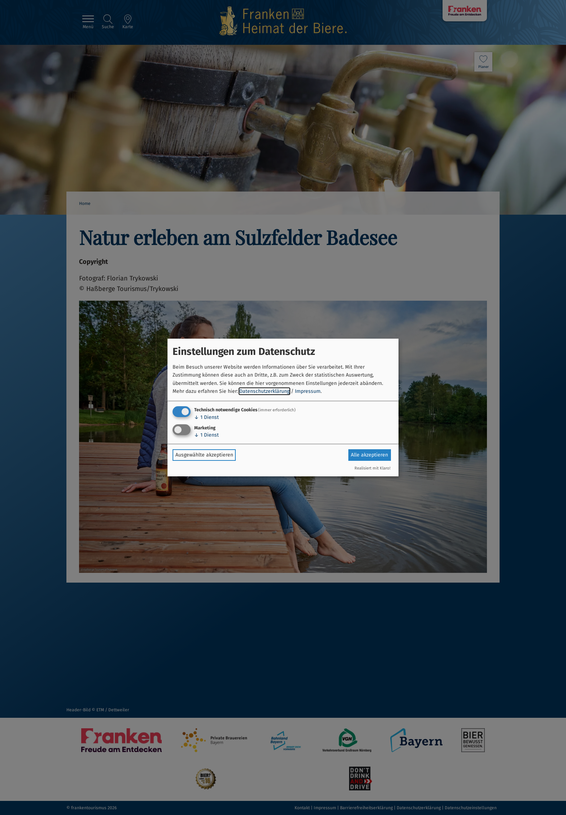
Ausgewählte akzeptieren (204, 455)
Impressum (308, 391)
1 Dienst (206, 417)
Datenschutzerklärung (264, 391)
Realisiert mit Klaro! (372, 468)
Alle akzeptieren (369, 455)
